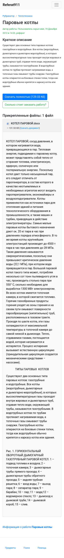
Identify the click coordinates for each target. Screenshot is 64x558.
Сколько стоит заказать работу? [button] (25, 104)
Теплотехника (25, 16)
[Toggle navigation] (56, 4)
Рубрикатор (9, 16)
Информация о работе (27, 527)
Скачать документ (29, 128)
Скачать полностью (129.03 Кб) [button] (25, 96)
